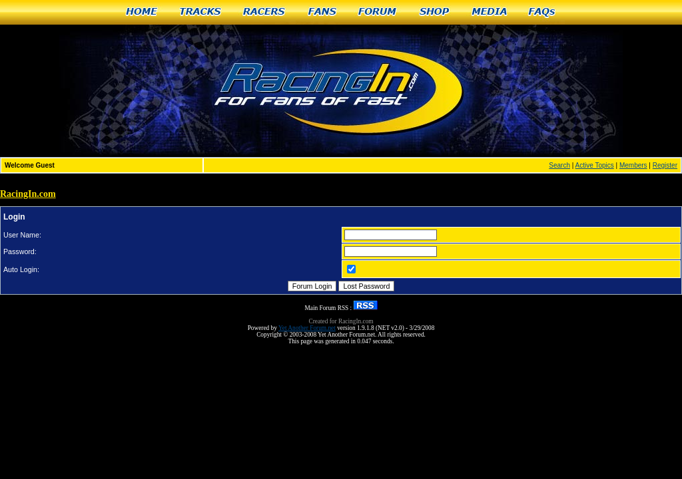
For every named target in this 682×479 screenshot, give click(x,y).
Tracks (200, 12)
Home (142, 12)
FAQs (542, 12)
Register (665, 165)
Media (489, 12)
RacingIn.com (28, 194)
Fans (322, 12)
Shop (434, 12)
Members (633, 165)
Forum (378, 12)
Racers (264, 12)
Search (559, 165)
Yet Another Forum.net (307, 328)
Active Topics (594, 165)
